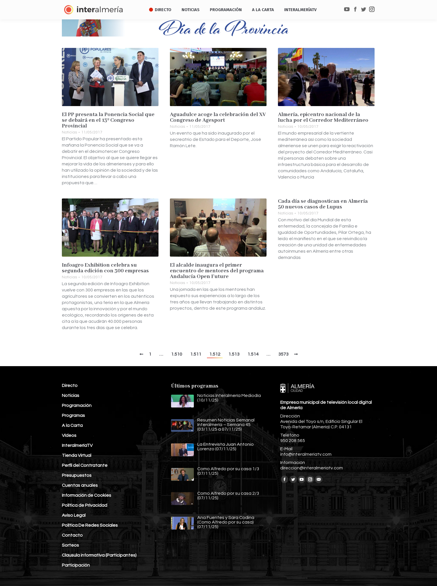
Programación (77, 405)
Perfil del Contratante (84, 465)
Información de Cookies (86, 495)
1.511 (195, 354)
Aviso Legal (74, 515)
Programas (73, 415)
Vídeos (69, 435)
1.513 (233, 354)
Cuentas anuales (80, 485)
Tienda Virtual (76, 455)
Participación (76, 565)
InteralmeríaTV (77, 445)
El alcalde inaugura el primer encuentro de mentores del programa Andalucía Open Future (217, 270)
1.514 (253, 354)
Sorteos (70, 545)
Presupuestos (77, 475)
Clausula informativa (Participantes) (99, 555)
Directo (70, 385)
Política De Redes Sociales (90, 525)
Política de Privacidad (84, 505)
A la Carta (72, 425)
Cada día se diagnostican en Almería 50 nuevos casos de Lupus (323, 204)
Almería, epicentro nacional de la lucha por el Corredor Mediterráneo (323, 117)
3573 (283, 354)
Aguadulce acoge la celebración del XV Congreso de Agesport (218, 117)
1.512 (214, 354)
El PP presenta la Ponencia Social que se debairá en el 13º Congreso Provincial (108, 120)
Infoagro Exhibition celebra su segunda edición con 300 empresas (105, 268)
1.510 (176, 354)
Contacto (72, 535)
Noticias (69, 132)
